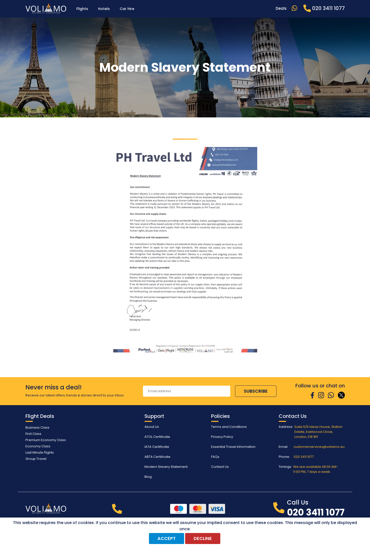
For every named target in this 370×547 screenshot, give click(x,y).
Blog (148, 476)
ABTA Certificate (157, 456)
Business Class (37, 427)
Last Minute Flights (39, 452)
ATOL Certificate (157, 436)
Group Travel (35, 458)
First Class (33, 433)
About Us (151, 426)
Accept (166, 538)
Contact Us (220, 466)
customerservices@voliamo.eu (319, 446)
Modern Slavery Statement (166, 466)
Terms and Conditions (229, 426)
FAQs (215, 456)
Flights (82, 8)
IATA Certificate (156, 446)
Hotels (104, 8)
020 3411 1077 (304, 456)
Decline (203, 538)
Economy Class (37, 446)
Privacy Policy (222, 436)
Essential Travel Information (233, 446)
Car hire (127, 8)
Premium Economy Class (45, 440)
